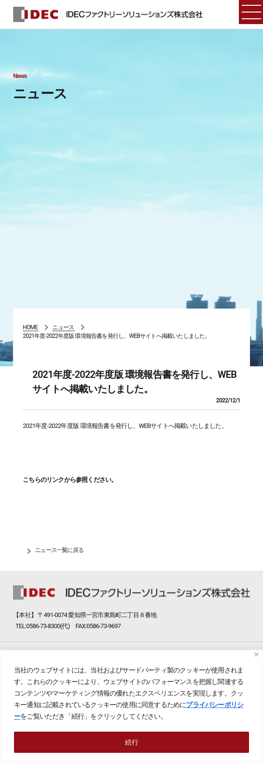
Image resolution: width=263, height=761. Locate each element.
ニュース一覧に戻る (59, 550)
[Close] (256, 654)
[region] (131, 705)
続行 (131, 742)
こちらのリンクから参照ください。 (70, 479)
